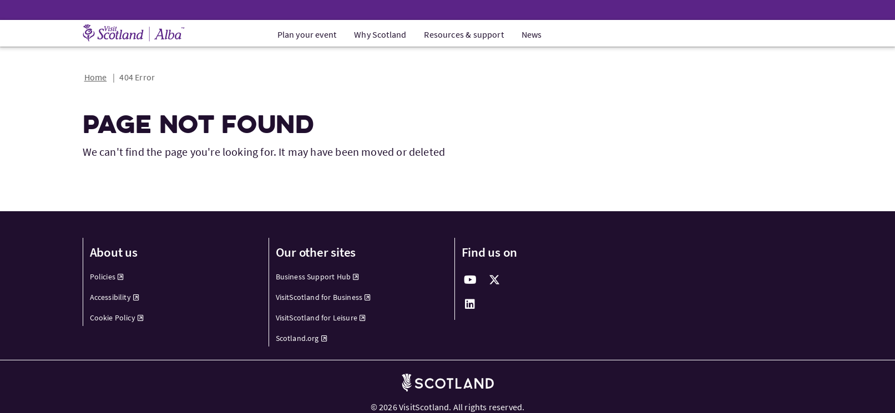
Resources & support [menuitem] (463, 34)
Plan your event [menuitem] (307, 34)
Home (95, 77)
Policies (107, 277)
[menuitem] (169, 277)
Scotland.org (301, 338)
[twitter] (495, 280)
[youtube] (470, 280)
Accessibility (115, 297)
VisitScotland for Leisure (321, 318)
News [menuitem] (532, 34)
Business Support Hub (318, 277)
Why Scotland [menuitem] (380, 34)
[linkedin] (470, 304)
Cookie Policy (117, 318)
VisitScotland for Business (323, 297)
